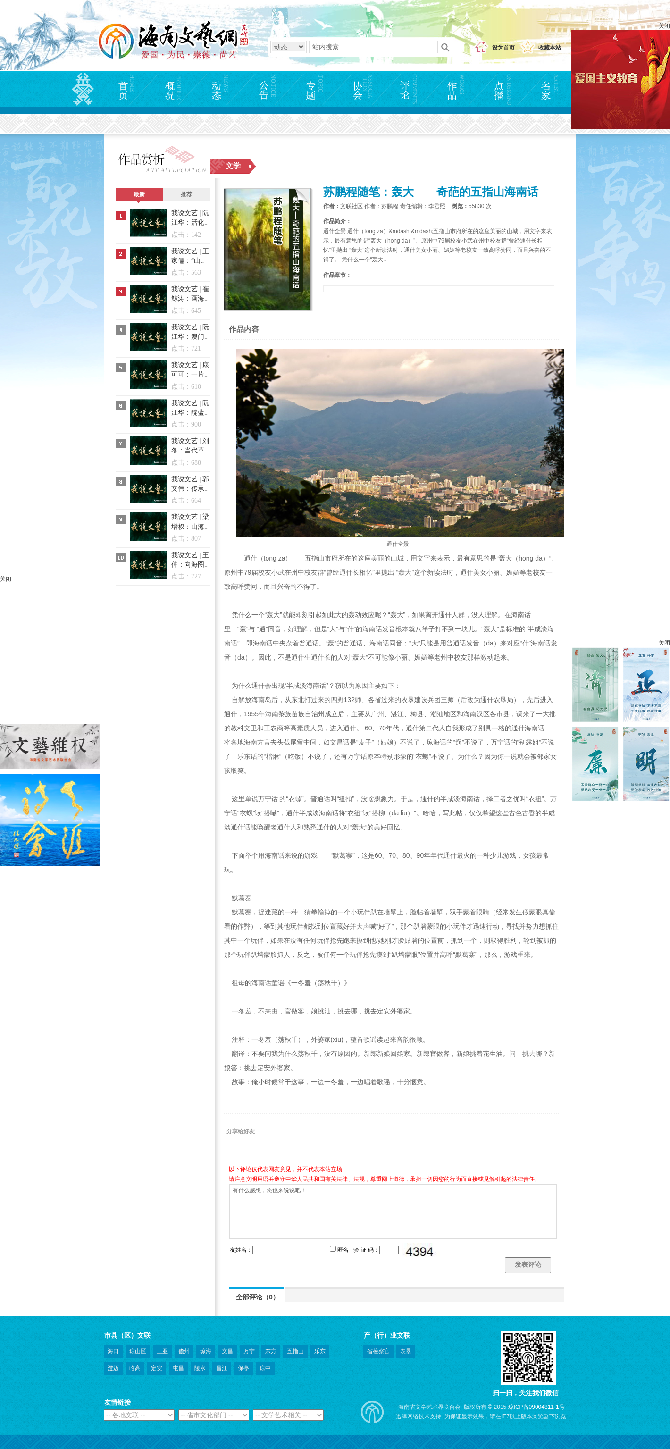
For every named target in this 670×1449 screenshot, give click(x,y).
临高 (135, 1368)
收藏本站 (549, 47)
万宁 (249, 1351)
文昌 (227, 1351)
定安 (156, 1368)
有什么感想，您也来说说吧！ (393, 1211)
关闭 (664, 26)
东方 (270, 1351)
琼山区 (137, 1351)
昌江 (221, 1368)
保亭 (243, 1368)
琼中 (265, 1368)
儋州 (184, 1351)
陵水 (200, 1368)
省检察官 (378, 1351)
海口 (113, 1351)
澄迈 (113, 1368)
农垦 (405, 1351)
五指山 (295, 1351)
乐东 (320, 1351)
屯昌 (178, 1368)
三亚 (162, 1351)
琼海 (205, 1351)
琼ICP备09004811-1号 (536, 1407)
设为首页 (503, 47)
